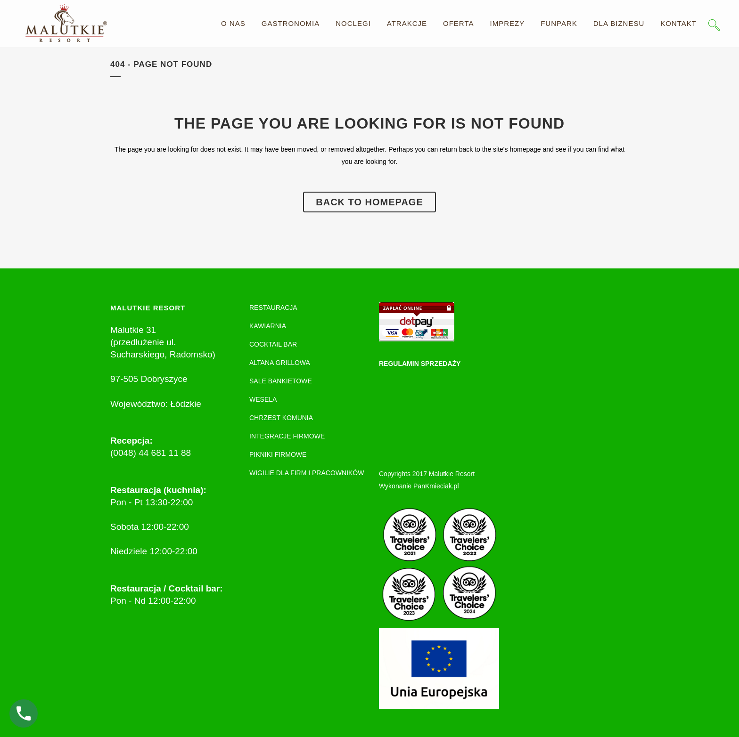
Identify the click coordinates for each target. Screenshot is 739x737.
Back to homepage (369, 202)
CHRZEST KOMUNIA (281, 417)
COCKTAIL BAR (273, 344)
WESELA (263, 399)
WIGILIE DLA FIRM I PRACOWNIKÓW (306, 473)
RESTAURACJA (273, 307)
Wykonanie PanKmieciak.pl (419, 486)
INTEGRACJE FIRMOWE (287, 436)
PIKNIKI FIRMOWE (277, 454)
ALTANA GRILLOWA (279, 362)
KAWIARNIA (267, 326)
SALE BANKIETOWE (280, 381)
